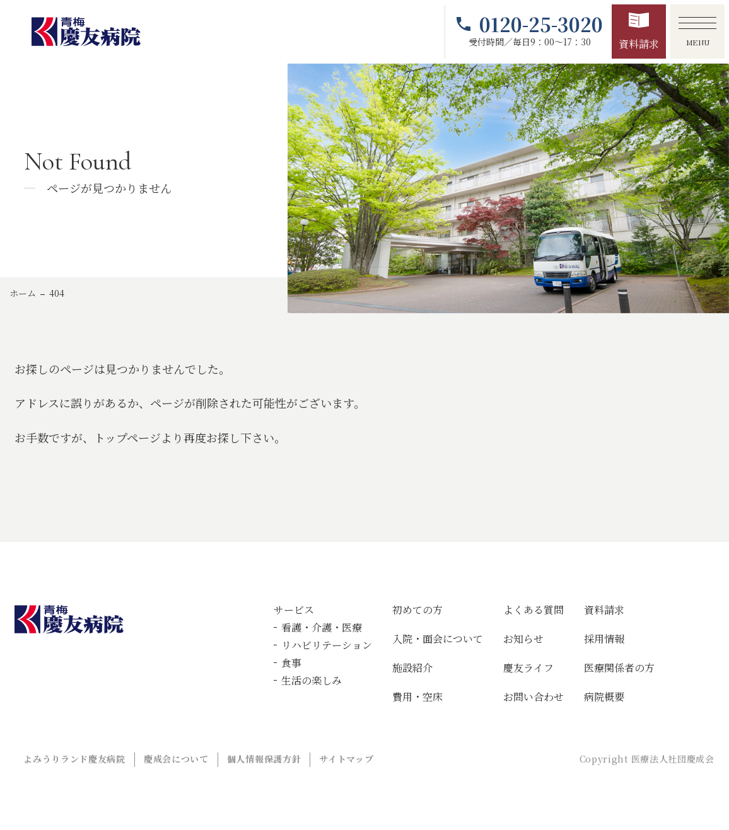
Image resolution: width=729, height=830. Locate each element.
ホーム (22, 293)
